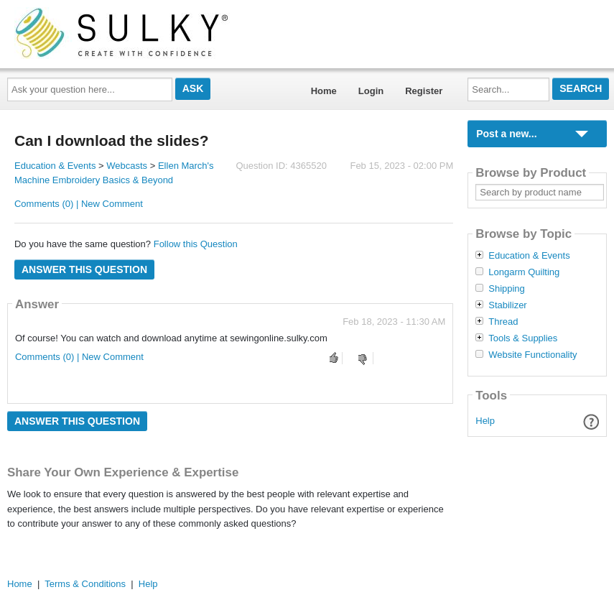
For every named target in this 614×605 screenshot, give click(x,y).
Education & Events (55, 165)
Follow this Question (196, 244)
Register (423, 91)
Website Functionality (532, 355)
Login (370, 91)
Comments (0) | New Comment (78, 203)
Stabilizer (507, 305)
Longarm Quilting (523, 272)
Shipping (506, 289)
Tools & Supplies (522, 338)
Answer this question (84, 269)
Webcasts (126, 165)
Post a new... (506, 133)
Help (485, 420)
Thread (503, 322)
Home (324, 91)
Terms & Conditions (85, 583)
